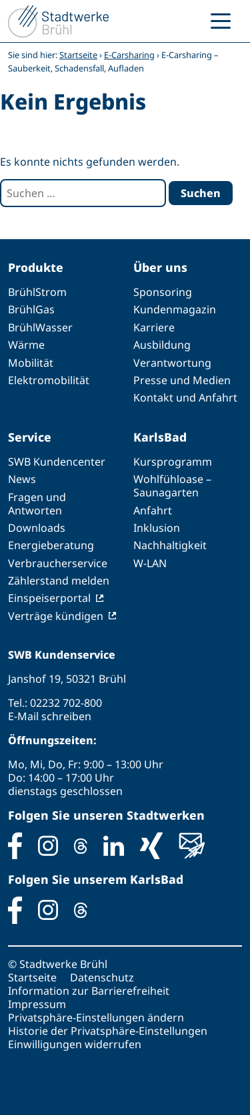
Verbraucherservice (57, 563)
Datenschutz (102, 977)
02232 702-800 (66, 702)
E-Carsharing (129, 55)
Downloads (36, 527)
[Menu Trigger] (220, 20)
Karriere (154, 327)
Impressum (37, 1004)
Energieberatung (51, 545)
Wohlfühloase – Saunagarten (172, 486)
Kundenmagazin (174, 309)
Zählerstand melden (58, 580)
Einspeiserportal (49, 598)
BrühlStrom (37, 292)
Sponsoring (162, 292)
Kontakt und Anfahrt (185, 397)
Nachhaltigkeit (170, 545)
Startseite (78, 55)
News (22, 479)
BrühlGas (31, 309)
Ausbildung (162, 344)
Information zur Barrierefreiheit (88, 990)
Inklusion (156, 527)
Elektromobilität (48, 380)
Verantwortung (172, 362)
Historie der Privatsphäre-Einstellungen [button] (107, 1030)
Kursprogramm (172, 461)
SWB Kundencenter (56, 461)
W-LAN (150, 563)
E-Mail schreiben (49, 716)
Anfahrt (152, 510)
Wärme (26, 344)
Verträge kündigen (55, 616)
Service (29, 437)
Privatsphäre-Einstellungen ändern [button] (96, 1017)
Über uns (160, 267)
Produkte (35, 267)
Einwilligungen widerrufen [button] (74, 1044)
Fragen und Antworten (37, 504)
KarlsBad (160, 437)
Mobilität (30, 362)
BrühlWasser (40, 327)
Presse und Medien (182, 380)
